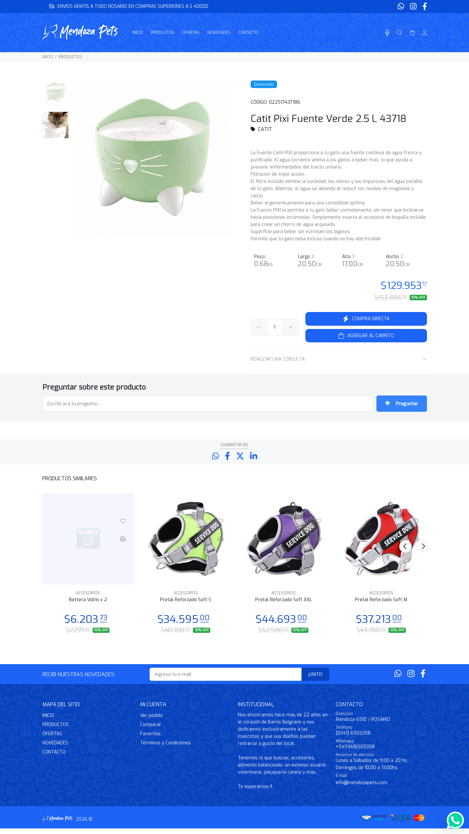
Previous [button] (405, 483)
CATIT (265, 129)
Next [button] (421, 483)
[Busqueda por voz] (387, 33)
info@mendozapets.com (361, 788)
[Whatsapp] (401, 6)
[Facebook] (424, 6)
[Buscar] (399, 33)
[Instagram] (413, 6)
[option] (55, 95)
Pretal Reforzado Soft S (185, 605)
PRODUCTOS (70, 57)
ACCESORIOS (88, 598)
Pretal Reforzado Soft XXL (283, 605)
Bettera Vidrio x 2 (88, 605)
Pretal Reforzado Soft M (381, 605)
